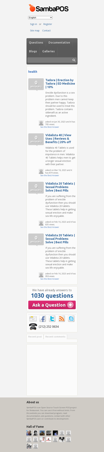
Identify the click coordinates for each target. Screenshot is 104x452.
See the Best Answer (49, 127)
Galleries (48, 51)
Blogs (33, 51)
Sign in (33, 24)
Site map (34, 30)
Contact (46, 30)
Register (47, 24)
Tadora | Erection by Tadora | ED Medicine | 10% (60, 83)
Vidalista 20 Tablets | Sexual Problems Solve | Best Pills (60, 187)
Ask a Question (49, 304)
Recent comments (55, 336)
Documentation (59, 42)
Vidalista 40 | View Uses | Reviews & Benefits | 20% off (58, 138)
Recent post (35, 336)
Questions (36, 42)
